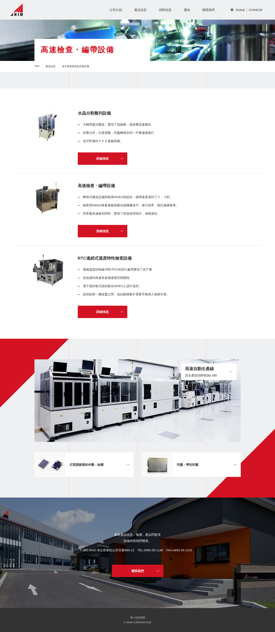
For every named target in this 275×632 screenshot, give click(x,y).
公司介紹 (116, 10)
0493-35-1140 (153, 550)
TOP (36, 66)
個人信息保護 (137, 617)
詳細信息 (102, 158)
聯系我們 (208, 10)
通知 (187, 10)
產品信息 (140, 10)
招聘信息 (165, 10)
